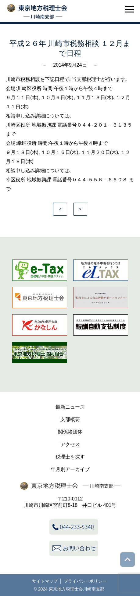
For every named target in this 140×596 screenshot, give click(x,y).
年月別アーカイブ (70, 469)
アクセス (70, 444)
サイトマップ (45, 581)
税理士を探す (70, 456)
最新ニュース (70, 407)
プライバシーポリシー (85, 581)
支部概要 (70, 419)
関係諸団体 (70, 431)
